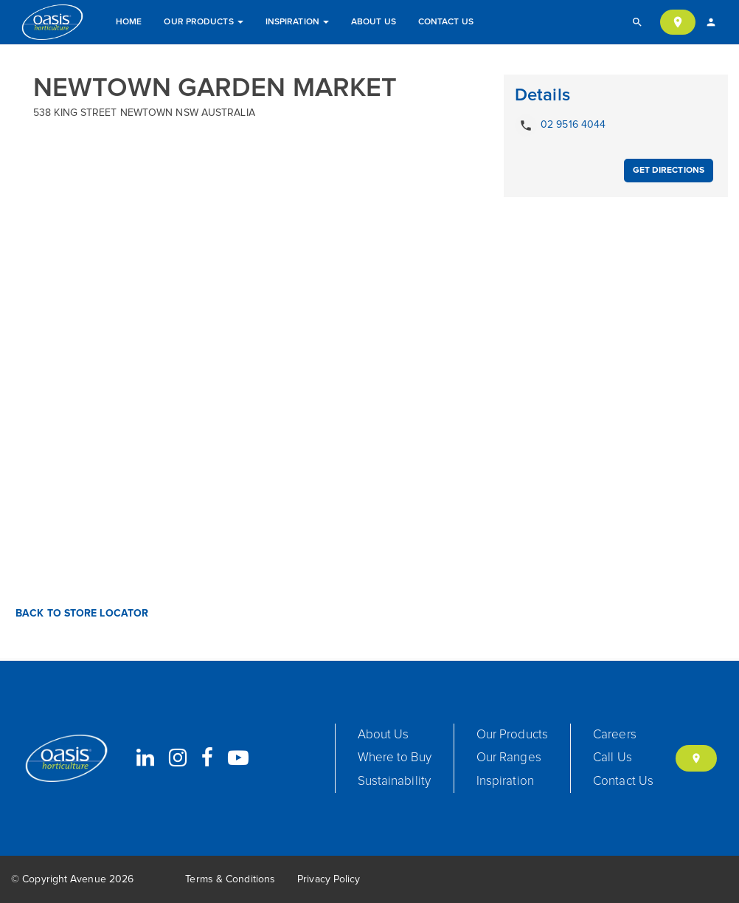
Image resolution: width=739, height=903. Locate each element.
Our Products (203, 22)
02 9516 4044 (560, 125)
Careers (614, 735)
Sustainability (394, 781)
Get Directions (668, 170)
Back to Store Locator (80, 613)
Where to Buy (394, 758)
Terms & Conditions (230, 879)
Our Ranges (508, 758)
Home (129, 22)
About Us (373, 22)
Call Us (612, 758)
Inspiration (297, 22)
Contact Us (445, 22)
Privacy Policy (328, 879)
